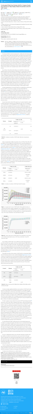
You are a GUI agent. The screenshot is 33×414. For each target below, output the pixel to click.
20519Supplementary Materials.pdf (8, 365)
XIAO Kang (21, 12)
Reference (4, 361)
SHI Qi (20, 14)
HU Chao (3, 12)
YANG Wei (8, 14)
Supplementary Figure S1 (6, 148)
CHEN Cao (9, 12)
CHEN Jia (16, 12)
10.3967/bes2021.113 (6, 9)
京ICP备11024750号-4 (5, 402)
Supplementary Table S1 (21, 114)
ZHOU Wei (27, 12)
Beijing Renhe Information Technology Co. (13, 412)
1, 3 (5, 13)
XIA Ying (3, 14)
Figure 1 (14, 147)
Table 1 (2, 144)
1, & (5, 12)
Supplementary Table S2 (26, 254)
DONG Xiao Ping (4, 15)
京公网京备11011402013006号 (14, 402)
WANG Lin (15, 14)
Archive (16, 406)
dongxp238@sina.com (22, 34)
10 (31, 300)
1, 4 (22, 13)
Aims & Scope (4, 406)
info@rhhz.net (26, 412)
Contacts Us (3, 409)
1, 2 (11, 12)
